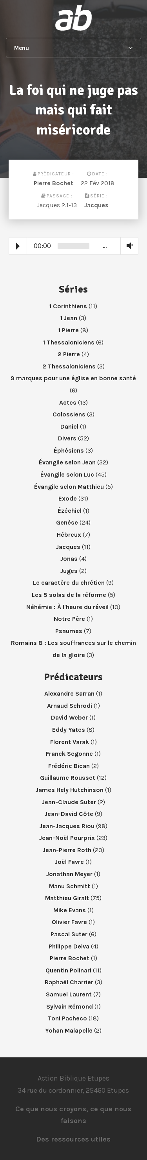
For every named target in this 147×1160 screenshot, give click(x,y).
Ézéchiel (70, 510)
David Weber (69, 717)
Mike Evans (69, 910)
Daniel (69, 426)
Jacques (96, 205)
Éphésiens (69, 450)
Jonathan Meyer (69, 874)
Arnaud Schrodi (69, 705)
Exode (67, 498)
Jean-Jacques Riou (67, 826)
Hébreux (69, 534)
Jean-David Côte (69, 814)
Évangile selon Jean (67, 462)
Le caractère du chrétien (69, 582)
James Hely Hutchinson (69, 790)
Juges (69, 570)
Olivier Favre (69, 922)
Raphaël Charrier (69, 982)
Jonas (69, 558)
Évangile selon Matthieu (69, 486)
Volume (128, 245)
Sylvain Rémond (69, 1006)
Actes (67, 402)
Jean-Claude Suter (69, 802)
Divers (67, 438)
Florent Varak (69, 742)
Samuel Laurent (69, 994)
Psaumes (68, 631)
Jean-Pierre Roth (67, 850)
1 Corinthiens (68, 306)
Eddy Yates (68, 729)
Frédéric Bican (69, 766)
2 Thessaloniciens (69, 366)
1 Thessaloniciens (68, 342)
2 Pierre (69, 354)
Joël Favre (69, 861)
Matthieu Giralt (67, 898)
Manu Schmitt (69, 886)
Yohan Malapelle (69, 1030)
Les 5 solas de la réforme (69, 594)
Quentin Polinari (68, 970)
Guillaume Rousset (67, 777)
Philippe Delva (69, 946)
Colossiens (69, 414)
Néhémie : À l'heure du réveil (67, 607)
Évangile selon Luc (67, 474)
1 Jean (68, 318)
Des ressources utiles (73, 1139)
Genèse (67, 522)
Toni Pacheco (67, 1018)
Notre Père (69, 618)
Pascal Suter (69, 934)
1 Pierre (68, 330)
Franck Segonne (69, 753)
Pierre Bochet (53, 183)
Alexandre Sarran (69, 693)
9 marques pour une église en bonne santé (73, 378)
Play (18, 246)
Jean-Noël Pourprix (67, 837)
